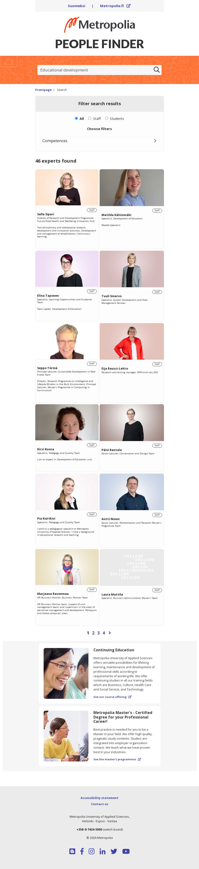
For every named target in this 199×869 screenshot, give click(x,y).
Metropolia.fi (115, 5)
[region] (99, 403)
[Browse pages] (99, 633)
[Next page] (109, 632)
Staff (97, 118)
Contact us (99, 804)
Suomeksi (76, 5)
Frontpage (43, 90)
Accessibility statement (99, 798)
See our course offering (112, 697)
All (82, 118)
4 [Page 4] (103, 633)
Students (117, 118)
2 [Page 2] (93, 633)
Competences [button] (54, 140)
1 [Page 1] (88, 633)
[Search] (157, 70)
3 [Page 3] (98, 633)
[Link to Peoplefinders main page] (99, 25)
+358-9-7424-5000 (89, 829)
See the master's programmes (117, 759)
